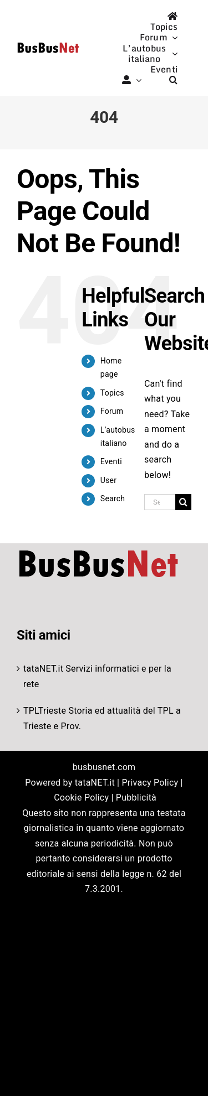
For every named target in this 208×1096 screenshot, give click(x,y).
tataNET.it (43, 668)
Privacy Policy (149, 782)
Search (112, 498)
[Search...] (159, 502)
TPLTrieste (44, 710)
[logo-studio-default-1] (48, 44)
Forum (112, 411)
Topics (112, 392)
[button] (173, 80)
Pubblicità (136, 797)
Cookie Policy (81, 797)
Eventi (111, 461)
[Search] (183, 502)
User (108, 480)
